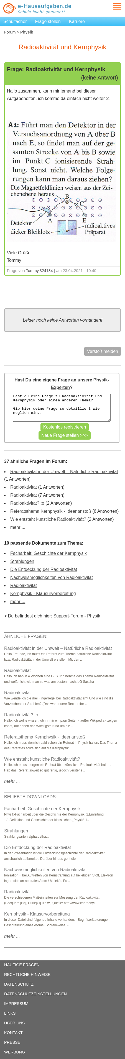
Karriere (77, 21)
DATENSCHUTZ (19, 984)
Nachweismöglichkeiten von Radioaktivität (51, 577)
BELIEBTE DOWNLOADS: (30, 796)
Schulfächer (15, 21)
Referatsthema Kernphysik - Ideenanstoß (50, 511)
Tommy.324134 (39, 270)
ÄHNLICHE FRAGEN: (25, 636)
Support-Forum (68, 616)
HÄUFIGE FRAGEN (22, 965)
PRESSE (12, 1042)
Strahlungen (22, 561)
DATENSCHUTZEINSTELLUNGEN (35, 994)
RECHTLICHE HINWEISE (27, 974)
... (12, 781)
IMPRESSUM (16, 1003)
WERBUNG (14, 1052)
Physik (93, 616)
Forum (10, 32)
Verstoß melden (102, 351)
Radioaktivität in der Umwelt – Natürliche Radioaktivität (64, 471)
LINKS (10, 1013)
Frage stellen (48, 21)
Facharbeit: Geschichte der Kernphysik (48, 553)
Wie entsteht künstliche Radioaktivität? (48, 519)
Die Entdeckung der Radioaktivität (43, 569)
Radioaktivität (23, 487)
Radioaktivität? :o (27, 503)
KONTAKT (13, 1032)
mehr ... (17, 527)
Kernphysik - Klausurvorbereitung (43, 593)
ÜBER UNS (14, 1023)
